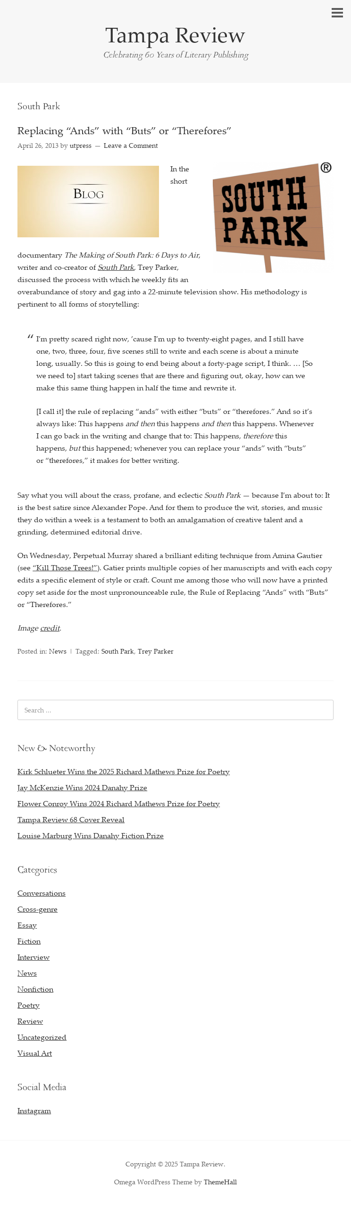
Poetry (28, 1005)
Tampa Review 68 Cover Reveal (71, 819)
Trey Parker (156, 651)
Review (30, 1021)
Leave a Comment (131, 145)
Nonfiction (35, 989)
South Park (117, 651)
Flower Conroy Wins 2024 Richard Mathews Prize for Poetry (118, 803)
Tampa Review (175, 34)
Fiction (29, 941)
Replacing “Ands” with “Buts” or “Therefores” (124, 130)
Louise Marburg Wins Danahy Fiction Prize (90, 835)
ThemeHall (220, 1181)
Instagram (34, 1110)
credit (49, 628)
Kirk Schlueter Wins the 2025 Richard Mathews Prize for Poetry (123, 771)
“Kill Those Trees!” (65, 567)
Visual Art (34, 1053)
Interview (33, 957)
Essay (27, 925)
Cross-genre (37, 909)
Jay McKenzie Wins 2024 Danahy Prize (82, 787)
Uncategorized (42, 1037)
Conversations (41, 893)
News (58, 651)
